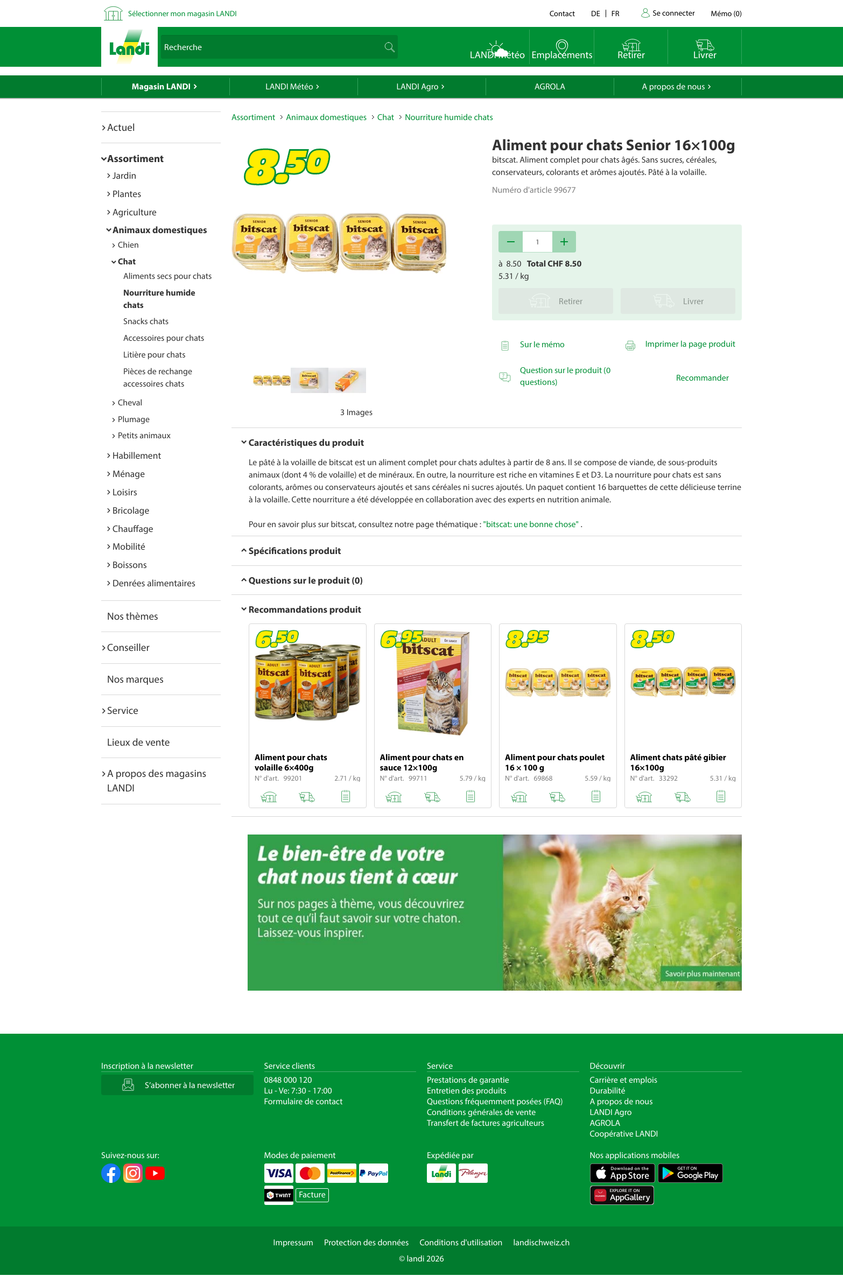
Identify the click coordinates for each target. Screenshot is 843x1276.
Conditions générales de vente (481, 1112)
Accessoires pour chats (163, 338)
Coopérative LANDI (624, 1133)
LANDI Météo (289, 86)
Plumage (134, 419)
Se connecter (673, 13)
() (726, 13)
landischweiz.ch (542, 1242)
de (595, 13)
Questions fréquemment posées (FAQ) (495, 1101)
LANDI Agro (417, 86)
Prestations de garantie (468, 1080)
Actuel (121, 127)
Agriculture (135, 212)
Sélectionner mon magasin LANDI (182, 13)
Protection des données (366, 1242)
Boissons (130, 564)
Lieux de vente (138, 741)
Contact (562, 13)
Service (122, 710)
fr (616, 13)
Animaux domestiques (160, 229)
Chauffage (133, 528)
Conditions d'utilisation (460, 1242)
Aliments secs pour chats (167, 276)
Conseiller (128, 647)
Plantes (127, 193)
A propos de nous (673, 86)
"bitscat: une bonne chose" (531, 524)
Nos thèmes (132, 615)
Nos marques (135, 678)
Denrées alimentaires (154, 583)
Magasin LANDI (161, 86)
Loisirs (125, 492)
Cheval (130, 402)
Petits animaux (144, 435)
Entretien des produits (466, 1090)
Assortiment (135, 158)
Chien (128, 245)
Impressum (293, 1242)
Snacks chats (145, 321)
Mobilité (129, 546)
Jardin (124, 175)
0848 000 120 (288, 1080)
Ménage (129, 473)
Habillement (137, 455)
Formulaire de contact (303, 1101)
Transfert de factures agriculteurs (485, 1123)
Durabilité (608, 1090)
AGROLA (550, 86)
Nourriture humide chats (449, 117)
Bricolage (131, 510)
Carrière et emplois (624, 1080)
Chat (127, 261)
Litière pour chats (154, 354)
